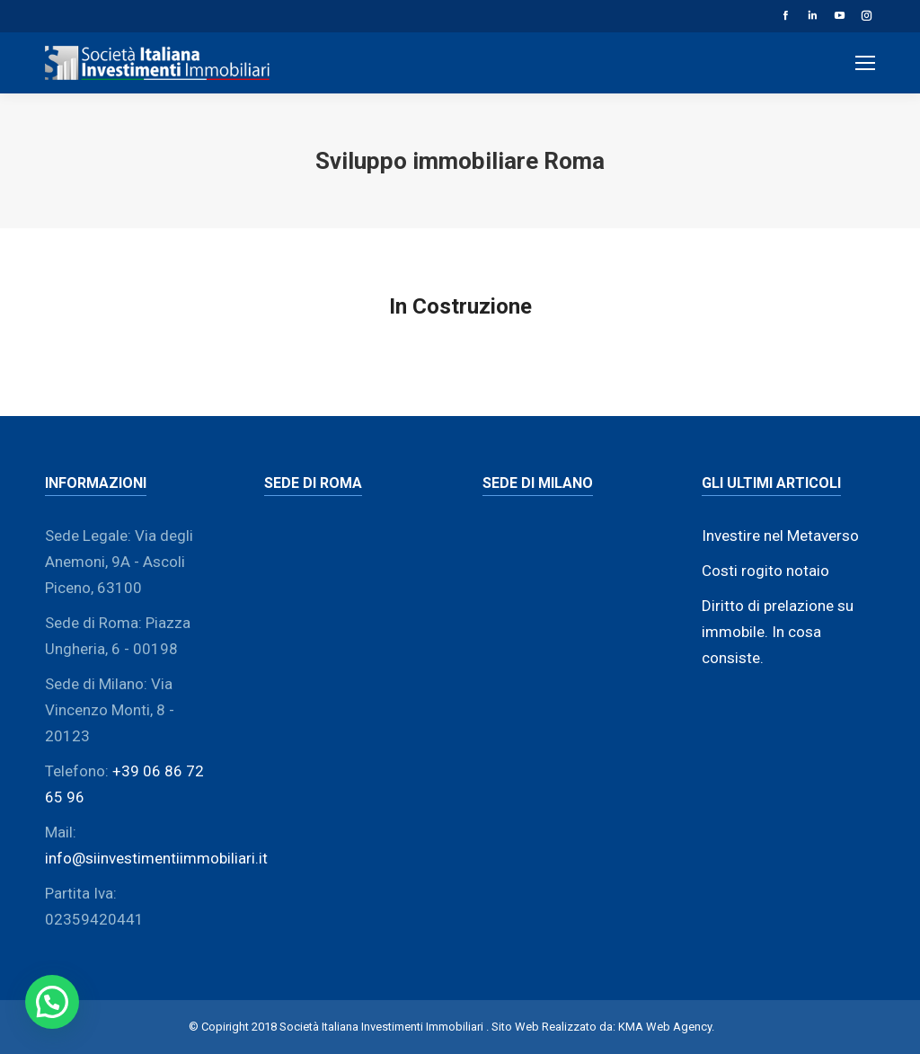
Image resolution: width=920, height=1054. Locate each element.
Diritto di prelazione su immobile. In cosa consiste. (778, 632)
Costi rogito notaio (765, 571)
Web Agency (679, 1026)
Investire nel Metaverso (780, 536)
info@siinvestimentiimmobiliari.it (156, 858)
